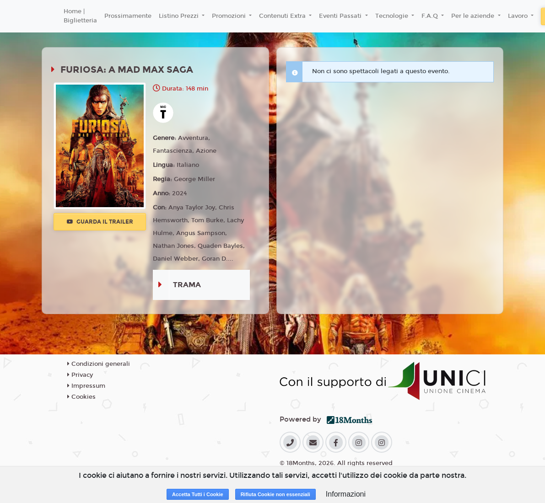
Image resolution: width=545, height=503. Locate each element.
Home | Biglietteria (80, 16)
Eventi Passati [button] (341, 16)
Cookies (81, 397)
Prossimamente (127, 16)
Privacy (80, 375)
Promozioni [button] (230, 16)
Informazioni (346, 494)
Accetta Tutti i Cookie (197, 494)
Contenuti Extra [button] (283, 16)
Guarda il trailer (100, 222)
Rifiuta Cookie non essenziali (275, 494)
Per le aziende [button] (473, 16)
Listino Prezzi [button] (179, 16)
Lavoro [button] (518, 16)
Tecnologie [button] (392, 16)
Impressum (86, 386)
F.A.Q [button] (430, 16)
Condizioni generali (98, 364)
